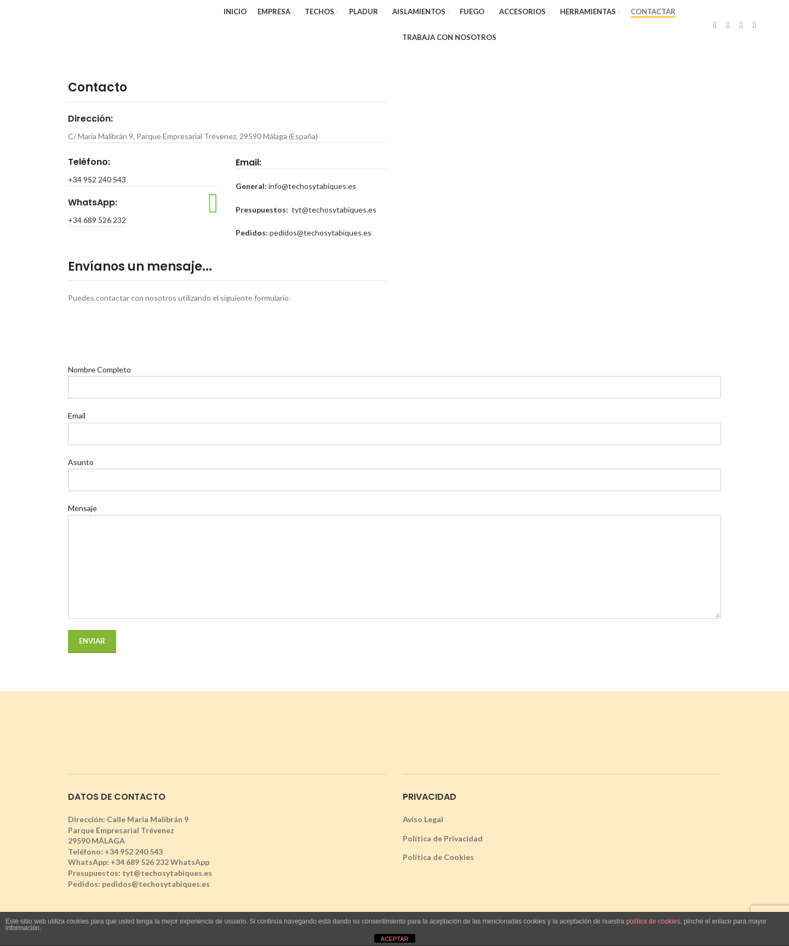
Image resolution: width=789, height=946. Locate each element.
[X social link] (728, 24)
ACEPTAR (394, 939)
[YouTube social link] (754, 24)
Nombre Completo (394, 378)
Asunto (394, 470)
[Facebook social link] (715, 24)
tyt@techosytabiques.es (333, 209)
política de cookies (653, 921)
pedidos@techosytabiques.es (320, 232)
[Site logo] (109, 23)
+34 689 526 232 (97, 220)
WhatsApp (189, 862)
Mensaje (394, 536)
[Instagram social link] (741, 24)
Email (394, 424)
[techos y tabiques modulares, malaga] (562, 214)
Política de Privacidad (443, 838)
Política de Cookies (438, 857)
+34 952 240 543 (97, 179)
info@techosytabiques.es (312, 186)
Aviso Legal (423, 819)
